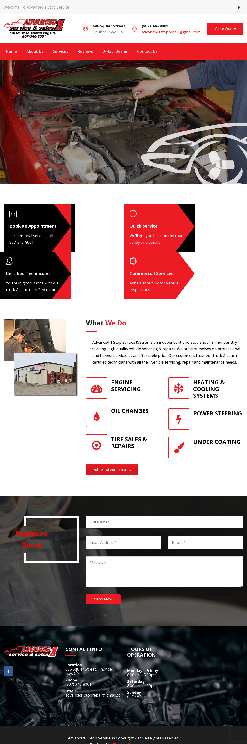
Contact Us (147, 51)
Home (11, 51)
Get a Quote (225, 29)
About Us (34, 51)
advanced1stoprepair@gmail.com (171, 32)
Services (60, 51)
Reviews (85, 51)
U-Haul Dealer (115, 51)
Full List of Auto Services (112, 469)
